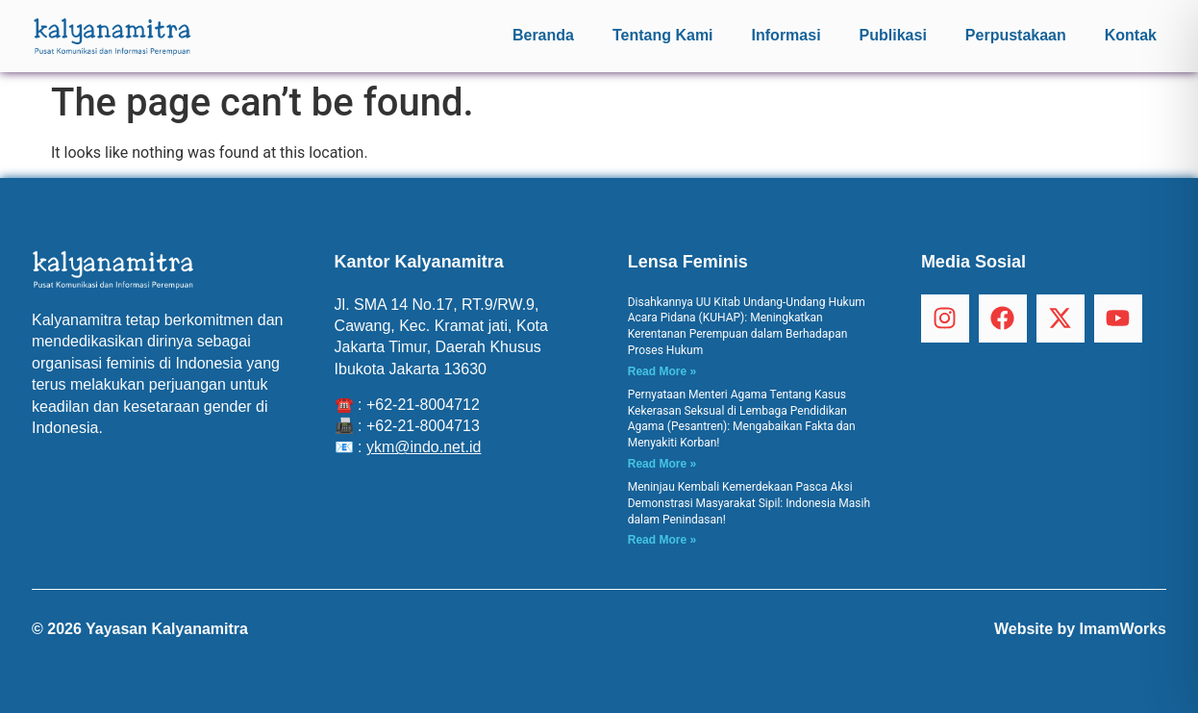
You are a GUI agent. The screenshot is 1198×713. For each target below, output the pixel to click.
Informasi (786, 35)
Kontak (1131, 35)
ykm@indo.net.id (423, 447)
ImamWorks (1123, 629)
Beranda (543, 35)
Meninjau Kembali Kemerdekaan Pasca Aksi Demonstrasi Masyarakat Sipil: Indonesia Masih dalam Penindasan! (749, 503)
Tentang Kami (662, 35)
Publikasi (893, 35)
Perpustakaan (1015, 35)
